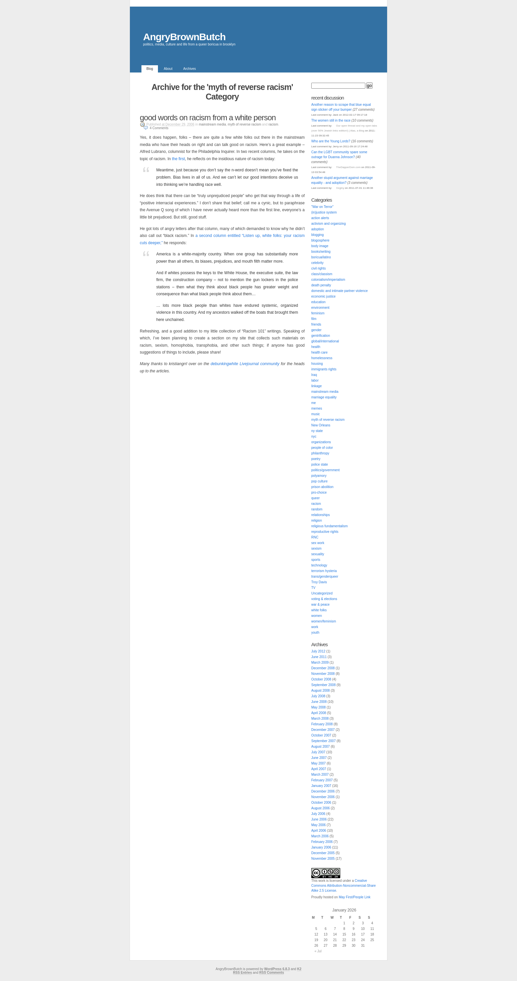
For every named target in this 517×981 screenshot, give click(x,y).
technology (319, 565)
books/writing (320, 251)
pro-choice (319, 492)
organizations (321, 442)
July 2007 (318, 752)
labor (315, 380)
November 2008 (323, 674)
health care (319, 352)
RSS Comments (271, 972)
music (315, 414)
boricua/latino (321, 257)
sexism (316, 548)
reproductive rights (324, 532)
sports (315, 560)
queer (315, 498)
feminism (317, 313)
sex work (317, 543)
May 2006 (318, 825)
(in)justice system (324, 212)
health (315, 347)
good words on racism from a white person (208, 117)
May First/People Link (354, 897)
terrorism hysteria (324, 571)
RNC (315, 537)
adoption (317, 229)
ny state (317, 431)
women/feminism (323, 621)
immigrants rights (323, 369)
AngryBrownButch (184, 36)
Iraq (314, 375)
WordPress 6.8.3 (277, 969)
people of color (322, 447)
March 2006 (320, 836)
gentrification (320, 335)
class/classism (321, 274)
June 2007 (319, 758)
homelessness (321, 358)
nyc (314, 436)
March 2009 (320, 662)
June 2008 (319, 702)
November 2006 (323, 797)
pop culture (319, 481)
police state (319, 464)
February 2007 (322, 780)
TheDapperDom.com (348, 167)
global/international (325, 341)
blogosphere (320, 240)
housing (317, 363)
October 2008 (321, 679)
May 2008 (318, 707)
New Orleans (320, 425)
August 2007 (320, 746)
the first (178, 159)
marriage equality (324, 397)
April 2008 (318, 713)
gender (316, 330)
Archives (189, 69)
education (318, 302)
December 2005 (323, 853)
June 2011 (319, 657)
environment (320, 307)
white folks (319, 610)
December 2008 (323, 668)
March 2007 (320, 774)
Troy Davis (319, 582)
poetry (315, 459)
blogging (317, 235)
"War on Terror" (322, 207)
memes (316, 408)
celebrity (317, 263)
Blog (149, 69)
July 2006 (318, 814)
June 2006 (319, 819)
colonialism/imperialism (328, 279)
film (314, 319)
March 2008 (320, 718)
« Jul (318, 951)
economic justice (323, 296)
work (314, 627)
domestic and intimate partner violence (339, 291)
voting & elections (324, 599)
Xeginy (340, 188)
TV (313, 588)
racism (273, 124)
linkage (316, 386)
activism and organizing (328, 223)
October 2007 (321, 735)
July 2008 (318, 696)
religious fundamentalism (329, 526)
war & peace (320, 604)
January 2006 (321, 847)
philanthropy (320, 453)
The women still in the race (330, 120)
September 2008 (323, 685)
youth (315, 632)
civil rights (318, 268)
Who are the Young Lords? (330, 141)
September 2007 (323, 741)
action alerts (320, 218)
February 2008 (322, 724)
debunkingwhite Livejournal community (245, 363)
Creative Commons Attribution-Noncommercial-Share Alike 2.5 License (343, 885)
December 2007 (323, 730)
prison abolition (322, 487)
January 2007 (321, 786)
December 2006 (323, 791)
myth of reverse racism (244, 124)
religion (316, 520)
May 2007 (318, 763)
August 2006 (320, 808)
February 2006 (322, 842)
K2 (299, 969)
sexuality (317, 554)
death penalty (321, 285)
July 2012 (318, 651)
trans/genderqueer (324, 576)
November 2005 (323, 858)
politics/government (325, 470)
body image (319, 246)
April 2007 (318, 769)
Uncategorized (321, 593)
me (313, 403)
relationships (320, 515)
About (168, 69)
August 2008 (320, 690)
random (316, 509)
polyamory (318, 475)
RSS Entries (242, 972)
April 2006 (318, 830)
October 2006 (321, 802)
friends (316, 324)
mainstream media (212, 124)
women (316, 616)
